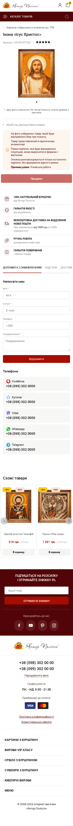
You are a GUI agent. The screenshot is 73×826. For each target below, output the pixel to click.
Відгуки (51, 267)
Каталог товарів (17, 16)
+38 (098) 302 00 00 (36, 662)
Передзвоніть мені (36, 675)
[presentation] (4, 520)
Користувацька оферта (36, 722)
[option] (22, 268)
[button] (36, 102)
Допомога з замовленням (22, 267)
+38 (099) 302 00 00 (36, 668)
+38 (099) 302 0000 (20, 386)
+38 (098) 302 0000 (20, 401)
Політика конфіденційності (36, 717)
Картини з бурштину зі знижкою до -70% (31, 27)
